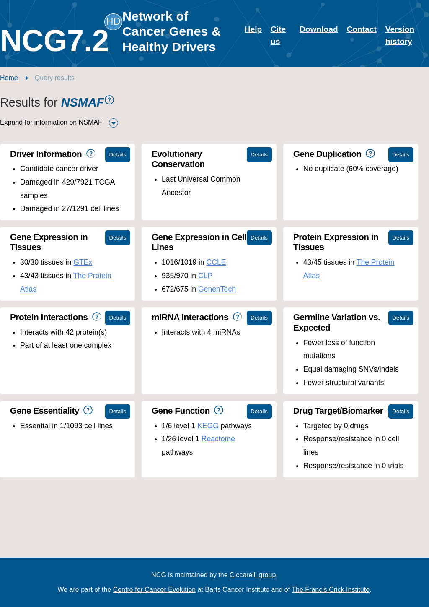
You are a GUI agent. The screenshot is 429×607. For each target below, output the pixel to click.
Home (9, 77)
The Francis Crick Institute (331, 589)
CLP (205, 275)
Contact (361, 29)
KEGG (208, 426)
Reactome (218, 439)
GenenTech (217, 289)
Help (253, 29)
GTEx (82, 262)
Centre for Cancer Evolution (154, 589)
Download (319, 29)
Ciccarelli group (253, 574)
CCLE (216, 262)
